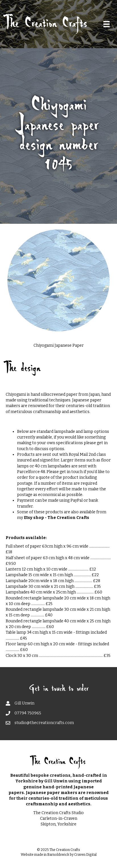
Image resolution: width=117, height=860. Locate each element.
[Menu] (106, 24)
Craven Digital (85, 855)
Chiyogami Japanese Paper (59, 345)
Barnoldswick (58, 855)
